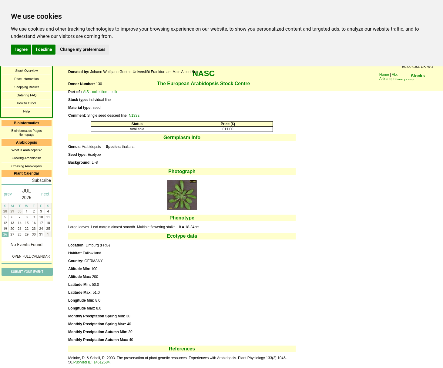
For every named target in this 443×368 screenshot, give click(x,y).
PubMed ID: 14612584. (92, 362)
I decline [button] (44, 49)
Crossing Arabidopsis (26, 166)
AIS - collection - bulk (100, 92)
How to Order (26, 103)
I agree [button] (21, 49)
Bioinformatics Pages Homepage (26, 132)
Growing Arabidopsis (27, 158)
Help (26, 111)
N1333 (134, 115)
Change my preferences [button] (82, 49)
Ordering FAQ (27, 95)
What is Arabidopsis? (27, 150)
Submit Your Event (27, 272)
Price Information (26, 79)
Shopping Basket (26, 87)
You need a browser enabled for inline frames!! (418, 85)
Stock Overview (26, 70)
